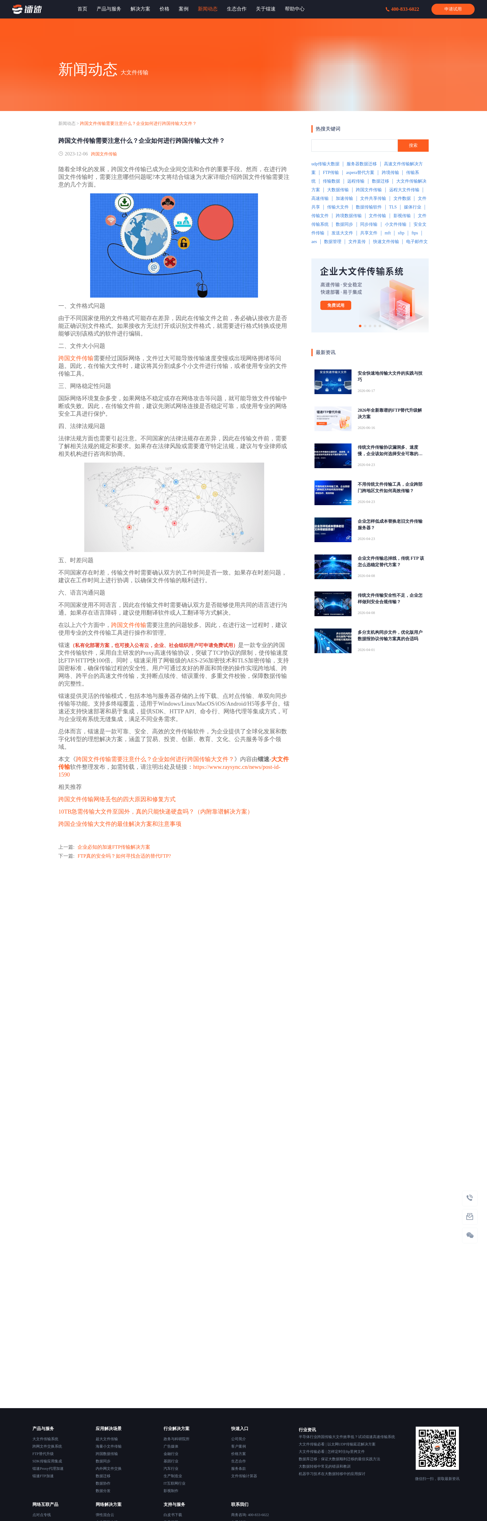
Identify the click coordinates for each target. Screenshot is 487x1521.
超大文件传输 (107, 1439)
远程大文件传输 (404, 190)
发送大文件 (342, 233)
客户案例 (238, 1446)
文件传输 (377, 215)
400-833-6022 (402, 9)
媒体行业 (412, 207)
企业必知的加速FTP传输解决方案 (113, 847)
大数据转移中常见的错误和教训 (325, 1466)
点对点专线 (41, 1515)
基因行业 (171, 1461)
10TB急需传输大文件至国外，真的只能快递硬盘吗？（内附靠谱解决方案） (155, 811)
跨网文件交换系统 (47, 1446)
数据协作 (103, 1483)
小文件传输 (395, 224)
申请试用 (453, 9)
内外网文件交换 (109, 1468)
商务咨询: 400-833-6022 (250, 1515)
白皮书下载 (173, 1515)
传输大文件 (338, 207)
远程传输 (355, 181)
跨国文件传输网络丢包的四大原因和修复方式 (117, 799)
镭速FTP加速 (43, 1476)
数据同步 (344, 224)
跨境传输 (390, 172)
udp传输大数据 (325, 164)
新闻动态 (67, 123)
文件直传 (357, 241)
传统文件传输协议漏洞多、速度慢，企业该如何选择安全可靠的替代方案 (390, 451)
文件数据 (402, 198)
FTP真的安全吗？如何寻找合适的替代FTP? (124, 856)
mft (388, 233)
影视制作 (171, 1491)
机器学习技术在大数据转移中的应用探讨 (332, 1474)
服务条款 (238, 1468)
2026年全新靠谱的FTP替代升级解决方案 (390, 413)
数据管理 (332, 241)
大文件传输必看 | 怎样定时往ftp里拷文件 (332, 1451)
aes (314, 241)
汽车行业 (171, 1468)
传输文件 (320, 215)
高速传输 (320, 198)
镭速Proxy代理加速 (48, 1468)
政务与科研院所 (176, 1439)
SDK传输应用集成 (47, 1461)
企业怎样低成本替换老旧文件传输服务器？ (390, 524)
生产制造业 (173, 1476)
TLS (393, 207)
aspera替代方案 (360, 172)
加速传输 (344, 198)
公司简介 (238, 1439)
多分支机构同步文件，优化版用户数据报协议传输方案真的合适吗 (390, 635)
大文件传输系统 (45, 1439)
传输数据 (331, 181)
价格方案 (238, 1454)
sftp (401, 233)
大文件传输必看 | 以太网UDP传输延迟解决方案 (337, 1444)
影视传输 (402, 215)
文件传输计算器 (244, 1476)
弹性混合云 (105, 1515)
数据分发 (103, 1491)
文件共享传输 (373, 198)
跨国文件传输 (104, 154)
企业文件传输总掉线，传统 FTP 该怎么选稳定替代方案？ (391, 561)
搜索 (413, 145)
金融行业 (171, 1454)
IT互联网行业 (174, 1483)
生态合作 (238, 1461)
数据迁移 (380, 181)
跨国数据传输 (107, 1454)
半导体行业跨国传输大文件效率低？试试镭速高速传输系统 (347, 1437)
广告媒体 (171, 1446)
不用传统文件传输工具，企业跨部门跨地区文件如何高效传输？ (390, 487)
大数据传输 (338, 190)
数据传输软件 (369, 207)
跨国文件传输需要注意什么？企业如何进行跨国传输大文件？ (138, 123)
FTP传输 (331, 172)
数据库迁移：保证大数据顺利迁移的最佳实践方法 (339, 1459)
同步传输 (368, 224)
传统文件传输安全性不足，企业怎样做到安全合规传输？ (390, 598)
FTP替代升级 (43, 1454)
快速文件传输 (386, 241)
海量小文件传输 (109, 1446)
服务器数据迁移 (362, 164)
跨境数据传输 (349, 215)
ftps (414, 233)
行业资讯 (307, 1430)
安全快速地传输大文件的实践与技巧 (390, 376)
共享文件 (368, 233)
